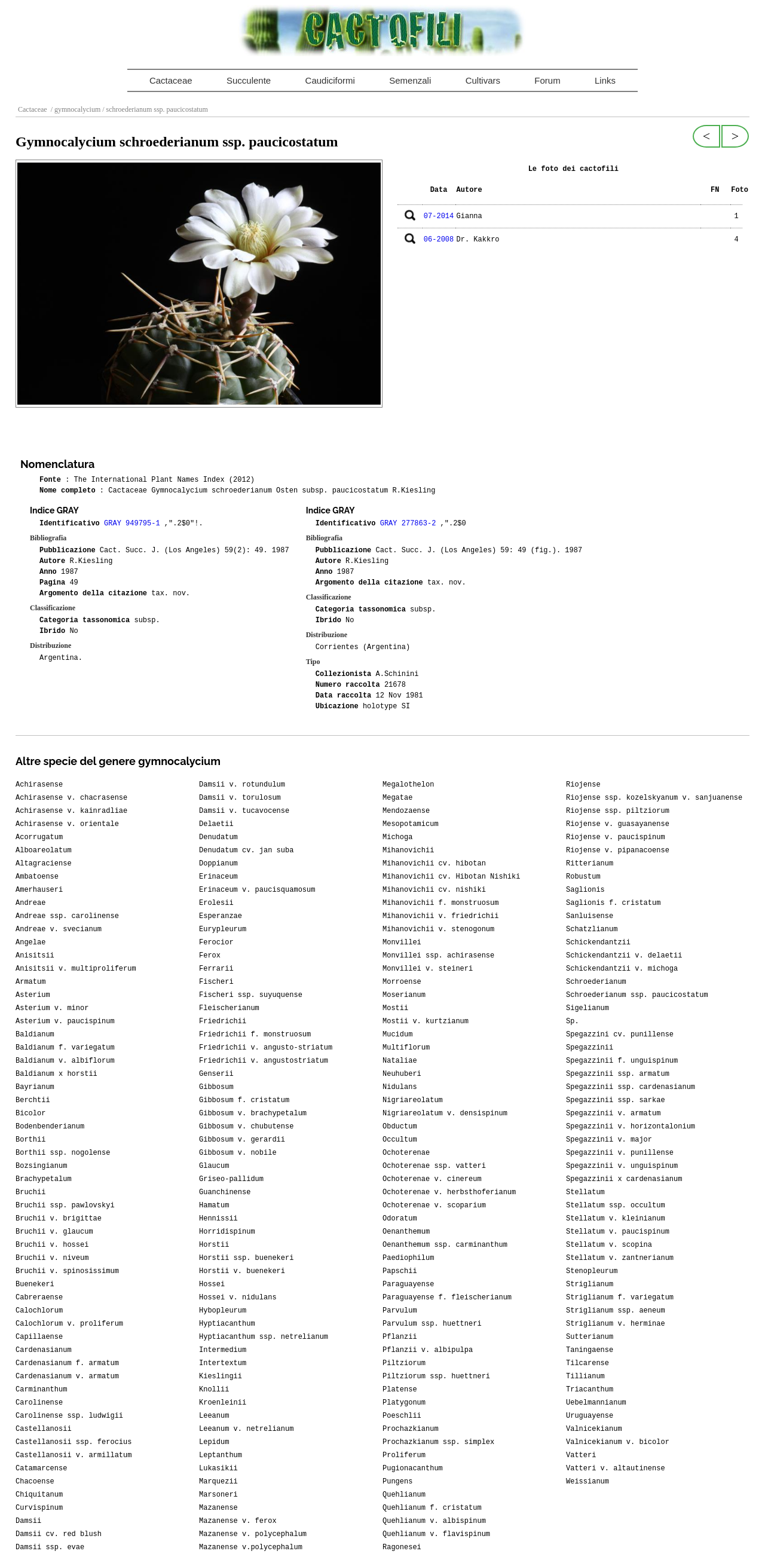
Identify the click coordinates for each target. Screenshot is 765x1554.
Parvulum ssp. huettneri (432, 1324)
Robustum (583, 877)
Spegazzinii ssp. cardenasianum (630, 1087)
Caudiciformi (330, 80)
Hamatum (214, 1205)
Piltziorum (404, 1363)
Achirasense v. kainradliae (71, 811)
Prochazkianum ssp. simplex (438, 1442)
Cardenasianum (44, 1350)
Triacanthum (589, 1389)
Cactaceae (170, 80)
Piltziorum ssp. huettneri (436, 1376)
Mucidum (397, 1034)
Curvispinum (39, 1508)
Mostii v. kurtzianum (425, 1021)
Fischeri (216, 982)
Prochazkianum (410, 1429)
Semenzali (410, 80)
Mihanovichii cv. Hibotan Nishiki (451, 877)
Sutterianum (589, 1337)
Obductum (399, 1126)
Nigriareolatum (412, 1100)
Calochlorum (39, 1311)
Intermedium (222, 1350)
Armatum (30, 982)
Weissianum (587, 1481)
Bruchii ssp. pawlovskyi (65, 1205)
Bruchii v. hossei (52, 1245)
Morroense (401, 982)
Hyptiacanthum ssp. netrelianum (263, 1337)
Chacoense (35, 1481)
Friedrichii (222, 1021)
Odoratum (399, 1219)
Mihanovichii (408, 850)
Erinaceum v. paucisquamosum (257, 890)
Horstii (214, 1245)
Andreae (30, 903)
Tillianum (585, 1376)
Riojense (583, 785)
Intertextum (222, 1363)
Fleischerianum (229, 1008)
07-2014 (439, 216)
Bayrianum (35, 1087)
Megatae (397, 798)
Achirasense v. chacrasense (71, 798)
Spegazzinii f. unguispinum (622, 1061)
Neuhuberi (401, 1074)
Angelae (30, 942)
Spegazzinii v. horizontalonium (630, 1126)
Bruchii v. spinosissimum (67, 1271)
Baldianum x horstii (56, 1074)
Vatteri (581, 1455)
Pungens (397, 1481)
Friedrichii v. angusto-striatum (265, 1048)
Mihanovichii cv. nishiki (434, 890)
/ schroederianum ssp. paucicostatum (154, 109)
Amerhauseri (39, 890)
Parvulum (399, 1311)
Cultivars (483, 80)
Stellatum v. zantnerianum (620, 1258)
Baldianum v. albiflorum (65, 1061)
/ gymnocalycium (75, 109)
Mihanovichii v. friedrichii (440, 916)
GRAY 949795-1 (134, 523)
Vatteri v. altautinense (615, 1468)
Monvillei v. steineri (427, 969)
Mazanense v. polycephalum (253, 1534)
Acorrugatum (39, 837)
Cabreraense (39, 1297)
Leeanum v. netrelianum (246, 1429)
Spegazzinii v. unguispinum (622, 1166)
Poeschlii (401, 1416)
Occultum (399, 1140)
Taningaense (589, 1350)
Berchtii (33, 1100)
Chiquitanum (39, 1495)
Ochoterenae (406, 1153)
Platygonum (404, 1403)
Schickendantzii (598, 942)
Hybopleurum (222, 1311)
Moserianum (404, 995)
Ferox (210, 956)
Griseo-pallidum (231, 1179)
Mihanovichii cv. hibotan (434, 863)
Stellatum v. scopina (609, 1245)
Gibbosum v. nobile (238, 1153)
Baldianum (35, 1034)
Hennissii (218, 1219)
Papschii (399, 1271)
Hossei (212, 1284)
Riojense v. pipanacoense (617, 850)
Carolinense (39, 1403)
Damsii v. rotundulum (242, 785)
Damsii (28, 1521)
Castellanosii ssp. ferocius (73, 1442)
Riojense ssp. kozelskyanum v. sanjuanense (654, 798)
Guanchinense (224, 1192)
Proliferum (404, 1455)
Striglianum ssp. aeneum (615, 1311)
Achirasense (39, 785)
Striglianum (589, 1284)
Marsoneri (218, 1495)
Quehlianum (404, 1495)
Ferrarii (216, 969)
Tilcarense (587, 1363)
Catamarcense (41, 1468)
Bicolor (30, 1113)
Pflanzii (399, 1337)
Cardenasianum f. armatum (67, 1363)
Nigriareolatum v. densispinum (444, 1113)
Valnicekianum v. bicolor (617, 1442)
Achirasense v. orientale (67, 824)
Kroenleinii (222, 1403)
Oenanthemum (406, 1232)
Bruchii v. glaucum (54, 1232)
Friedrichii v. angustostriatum (263, 1061)
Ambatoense (37, 877)
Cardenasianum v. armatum (67, 1376)
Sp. (572, 1021)
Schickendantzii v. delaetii (624, 956)
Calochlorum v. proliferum (69, 1324)
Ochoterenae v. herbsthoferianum (449, 1192)
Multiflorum (406, 1048)
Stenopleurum (591, 1271)
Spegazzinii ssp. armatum (617, 1074)
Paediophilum (408, 1258)
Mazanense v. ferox (238, 1521)
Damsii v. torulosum (240, 798)
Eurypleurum (222, 929)
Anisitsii (35, 956)
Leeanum (214, 1416)
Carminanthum (41, 1389)
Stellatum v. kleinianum (615, 1219)
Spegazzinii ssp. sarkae (615, 1100)
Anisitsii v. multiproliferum (76, 969)
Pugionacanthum (412, 1468)
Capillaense (39, 1337)
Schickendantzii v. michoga (622, 969)
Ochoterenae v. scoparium (434, 1205)
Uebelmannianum (596, 1403)
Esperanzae (220, 916)
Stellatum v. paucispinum (617, 1232)
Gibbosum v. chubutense (246, 1126)
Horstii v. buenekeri (242, 1271)
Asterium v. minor (52, 1008)
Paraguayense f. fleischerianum (447, 1297)
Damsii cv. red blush (59, 1534)
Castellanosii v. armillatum (73, 1455)
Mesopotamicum (410, 824)
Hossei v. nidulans (238, 1297)
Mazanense (218, 1508)
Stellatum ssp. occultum (615, 1205)
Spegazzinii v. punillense (620, 1153)
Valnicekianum (594, 1429)
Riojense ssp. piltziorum (617, 811)
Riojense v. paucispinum (615, 837)
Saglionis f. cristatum (613, 903)
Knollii (214, 1389)
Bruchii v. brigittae (59, 1219)
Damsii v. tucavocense (244, 811)
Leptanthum (220, 1455)
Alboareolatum (44, 850)
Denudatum (218, 837)
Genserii (216, 1074)
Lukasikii (218, 1468)
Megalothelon (408, 785)
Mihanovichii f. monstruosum (440, 903)
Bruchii (30, 1192)
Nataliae (399, 1061)
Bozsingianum (41, 1166)
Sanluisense (589, 916)
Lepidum (214, 1442)
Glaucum (214, 1166)
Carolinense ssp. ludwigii (69, 1416)
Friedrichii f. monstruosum (255, 1034)
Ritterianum (589, 863)
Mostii (395, 1008)
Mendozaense (406, 811)
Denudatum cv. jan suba (246, 850)
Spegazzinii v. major (609, 1140)
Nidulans (399, 1087)
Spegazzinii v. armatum (613, 1113)
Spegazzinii (589, 1048)
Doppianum (218, 863)
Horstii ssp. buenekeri (246, 1258)
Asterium (33, 995)
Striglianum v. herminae (615, 1324)
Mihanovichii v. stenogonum (438, 929)
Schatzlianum (591, 929)
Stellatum (585, 1192)
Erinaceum (218, 877)
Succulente (249, 80)
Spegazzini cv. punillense (620, 1034)
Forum (547, 80)
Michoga (397, 837)
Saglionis (585, 890)
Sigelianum (587, 1008)
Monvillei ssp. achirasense (438, 956)
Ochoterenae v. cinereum (432, 1179)
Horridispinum (227, 1232)
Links (605, 80)
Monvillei (401, 942)
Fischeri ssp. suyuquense (250, 995)
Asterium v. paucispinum (65, 1021)
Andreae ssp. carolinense (67, 916)
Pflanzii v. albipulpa (427, 1350)
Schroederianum (596, 982)
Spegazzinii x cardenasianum (624, 1179)
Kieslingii (220, 1376)
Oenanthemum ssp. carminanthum (444, 1245)
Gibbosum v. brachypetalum (253, 1113)
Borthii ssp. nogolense (63, 1153)
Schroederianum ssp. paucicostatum (637, 995)
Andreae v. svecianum (59, 929)
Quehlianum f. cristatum (432, 1508)
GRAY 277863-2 (410, 523)
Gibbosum (216, 1087)
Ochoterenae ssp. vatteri (434, 1166)
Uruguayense (589, 1416)
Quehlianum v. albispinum (434, 1521)
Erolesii (216, 903)
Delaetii (216, 824)
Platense (399, 1389)
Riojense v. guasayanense (617, 824)
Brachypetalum (44, 1179)
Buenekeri (35, 1284)
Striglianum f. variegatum (620, 1297)
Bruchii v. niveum (52, 1258)
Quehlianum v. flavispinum (436, 1534)
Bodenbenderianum (50, 1126)
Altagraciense (44, 863)
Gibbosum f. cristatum (244, 1100)
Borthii (30, 1140)
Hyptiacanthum (227, 1324)
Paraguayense (408, 1284)
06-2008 (439, 239)
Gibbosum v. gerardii (242, 1140)
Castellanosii (44, 1429)
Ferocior (216, 942)
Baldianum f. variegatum (65, 1048)
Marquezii (218, 1481)
